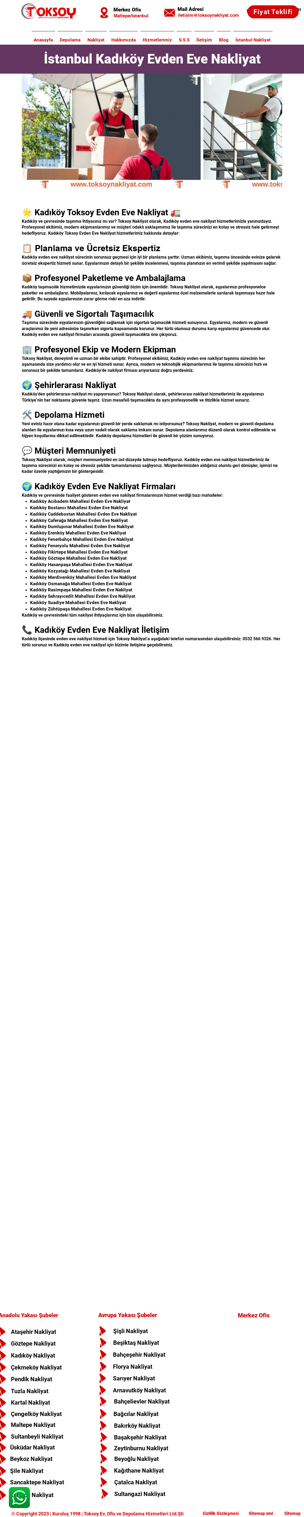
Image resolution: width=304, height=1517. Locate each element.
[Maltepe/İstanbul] (131, 16)
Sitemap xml (261, 1513)
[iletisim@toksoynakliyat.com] (208, 15)
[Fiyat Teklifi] (273, 11)
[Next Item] (273, 131)
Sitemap (292, 1513)
